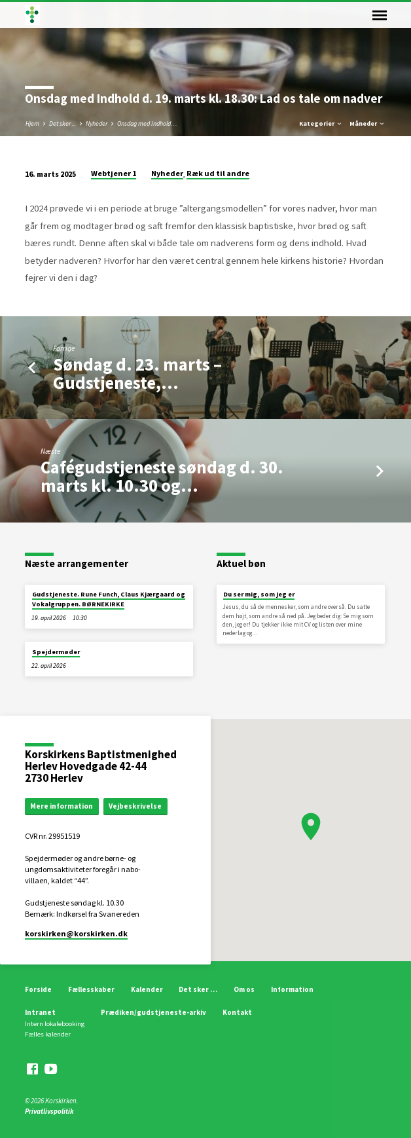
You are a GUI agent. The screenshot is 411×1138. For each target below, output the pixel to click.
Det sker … (198, 989)
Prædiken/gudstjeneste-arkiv (153, 1012)
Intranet (40, 1012)
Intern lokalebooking (54, 1023)
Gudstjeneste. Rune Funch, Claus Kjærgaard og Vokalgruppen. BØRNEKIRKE (108, 599)
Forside (38, 989)
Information (292, 989)
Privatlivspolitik (49, 1111)
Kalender (147, 989)
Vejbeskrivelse (135, 806)
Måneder (367, 123)
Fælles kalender (48, 1034)
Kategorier (321, 123)
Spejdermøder (56, 652)
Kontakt (237, 1012)
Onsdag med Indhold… (147, 123)
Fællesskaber (91, 989)
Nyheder (96, 123)
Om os (244, 989)
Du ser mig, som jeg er (259, 594)
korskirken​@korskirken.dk (76, 933)
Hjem (32, 123)
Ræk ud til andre (218, 173)
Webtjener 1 (113, 173)
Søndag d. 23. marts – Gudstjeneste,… (137, 374)
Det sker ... (62, 123)
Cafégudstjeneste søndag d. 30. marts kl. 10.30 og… (162, 476)
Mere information (61, 806)
